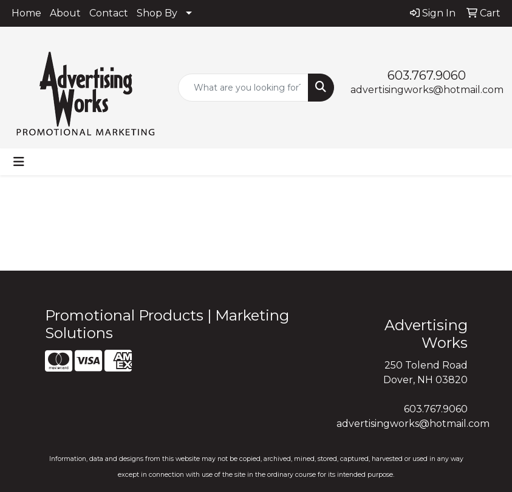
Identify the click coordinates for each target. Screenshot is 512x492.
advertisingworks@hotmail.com (426, 89)
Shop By (157, 13)
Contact (108, 13)
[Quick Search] (243, 88)
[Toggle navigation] (19, 161)
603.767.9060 (426, 75)
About (65, 13)
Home (26, 13)
